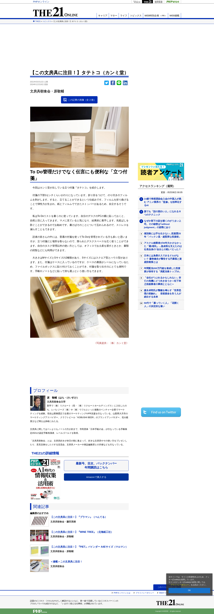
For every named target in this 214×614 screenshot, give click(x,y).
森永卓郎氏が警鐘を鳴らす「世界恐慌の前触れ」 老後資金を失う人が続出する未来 (162, 293)
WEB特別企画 (156, 15)
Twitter (106, 83)
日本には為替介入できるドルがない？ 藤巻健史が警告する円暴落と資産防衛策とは (163, 258)
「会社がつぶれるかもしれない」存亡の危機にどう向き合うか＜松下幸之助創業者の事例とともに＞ (162, 280)
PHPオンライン (41, 1)
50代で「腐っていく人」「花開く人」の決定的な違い (161, 304)
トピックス (136, 15)
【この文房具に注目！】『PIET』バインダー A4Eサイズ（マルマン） (89, 546)
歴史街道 (158, 1)
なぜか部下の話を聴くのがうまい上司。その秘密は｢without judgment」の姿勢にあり (162, 224)
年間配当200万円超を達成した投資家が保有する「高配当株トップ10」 (162, 270)
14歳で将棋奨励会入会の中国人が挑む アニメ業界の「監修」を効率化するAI (163, 202)
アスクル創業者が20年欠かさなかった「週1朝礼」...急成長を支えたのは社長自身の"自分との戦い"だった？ (163, 246)
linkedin (126, 83)
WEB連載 (174, 15)
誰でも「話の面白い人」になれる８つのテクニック (162, 213)
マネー (113, 15)
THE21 (147, 1)
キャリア (102, 15)
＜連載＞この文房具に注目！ (66, 561)
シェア (112, 83)
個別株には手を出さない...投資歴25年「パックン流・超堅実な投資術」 (162, 235)
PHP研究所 (172, 1)
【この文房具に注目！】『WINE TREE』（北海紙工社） (81, 532)
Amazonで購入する (96, 477)
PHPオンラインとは (122, 593)
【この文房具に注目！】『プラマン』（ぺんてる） (78, 517)
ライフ (123, 15)
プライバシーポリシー (179, 585)
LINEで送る (119, 83)
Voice (137, 1)
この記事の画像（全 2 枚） (82, 99)
